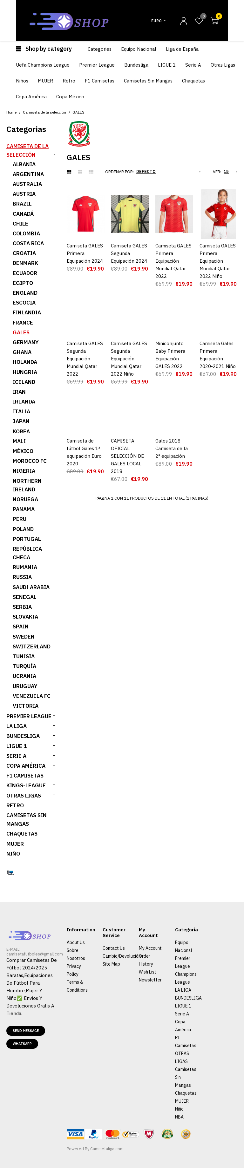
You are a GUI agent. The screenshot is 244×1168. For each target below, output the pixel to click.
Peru (19, 518)
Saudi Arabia (31, 587)
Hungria (25, 372)
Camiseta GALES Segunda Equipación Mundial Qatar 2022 (85, 358)
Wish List (147, 972)
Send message (26, 1030)
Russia (22, 577)
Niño (13, 853)
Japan (21, 421)
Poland (23, 529)
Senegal (25, 597)
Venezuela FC (32, 695)
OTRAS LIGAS (23, 795)
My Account (150, 948)
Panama (24, 509)
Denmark (25, 262)
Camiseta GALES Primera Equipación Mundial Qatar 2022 (173, 261)
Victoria (25, 705)
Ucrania (24, 676)
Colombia (26, 233)
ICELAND (24, 381)
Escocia (24, 302)
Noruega (25, 499)
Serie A (182, 1014)
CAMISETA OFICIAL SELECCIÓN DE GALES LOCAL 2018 (127, 456)
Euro (156, 20)
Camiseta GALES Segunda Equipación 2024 (129, 253)
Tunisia (24, 656)
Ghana (22, 352)
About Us (76, 942)
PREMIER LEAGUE (28, 716)
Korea (21, 431)
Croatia (24, 253)
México (23, 451)
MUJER (15, 843)
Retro (15, 805)
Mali (19, 441)
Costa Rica (28, 243)
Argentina (28, 174)
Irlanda (24, 401)
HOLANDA (25, 361)
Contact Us (114, 948)
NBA (179, 1117)
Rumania (25, 567)
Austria (24, 193)
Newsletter (150, 980)
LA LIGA (16, 726)
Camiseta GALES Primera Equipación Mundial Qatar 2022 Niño (218, 261)
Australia (27, 183)
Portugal (27, 538)
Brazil (22, 203)
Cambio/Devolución (122, 956)
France (23, 322)
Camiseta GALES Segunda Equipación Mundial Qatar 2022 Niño (129, 358)
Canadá (23, 213)
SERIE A (16, 755)
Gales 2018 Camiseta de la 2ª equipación (171, 448)
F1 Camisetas (25, 775)
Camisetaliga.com (107, 1149)
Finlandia (27, 312)
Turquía (24, 666)
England (25, 292)
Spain (21, 626)
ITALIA (21, 411)
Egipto (23, 282)
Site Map (111, 964)
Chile (20, 223)
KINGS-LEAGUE (26, 785)
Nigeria (24, 470)
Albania (24, 164)
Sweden (24, 636)
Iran (19, 391)
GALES (78, 112)
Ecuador (25, 273)
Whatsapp (22, 1043)
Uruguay (25, 686)
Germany (26, 342)
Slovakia (25, 616)
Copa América (25, 765)
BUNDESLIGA (23, 735)
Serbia (22, 606)
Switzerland (32, 646)
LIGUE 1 (16, 746)
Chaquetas (21, 833)
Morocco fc (30, 460)
